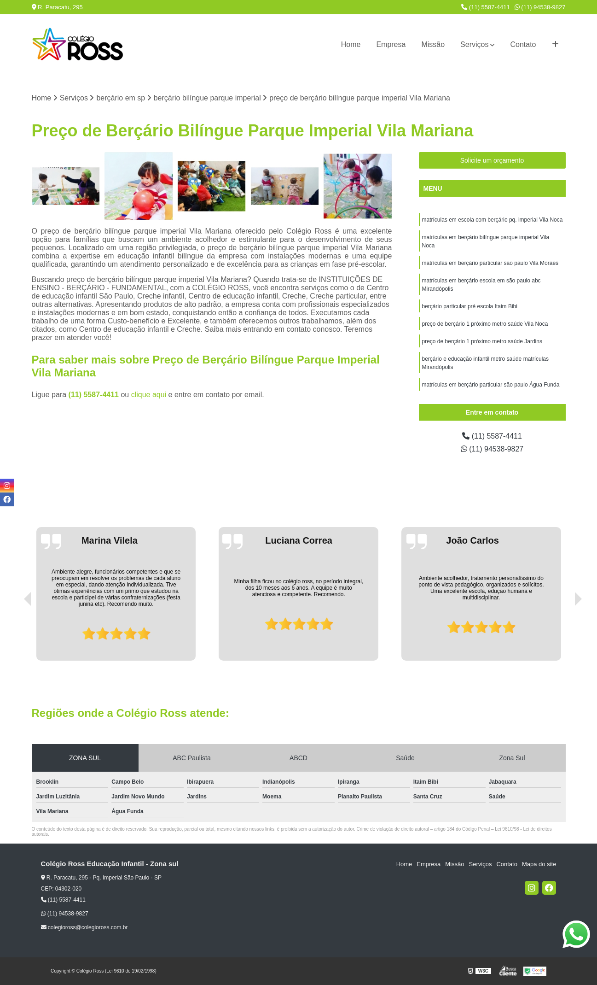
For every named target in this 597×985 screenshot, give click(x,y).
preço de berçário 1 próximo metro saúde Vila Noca (485, 324)
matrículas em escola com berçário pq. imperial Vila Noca (492, 220)
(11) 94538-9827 (540, 7)
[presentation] (14, 634)
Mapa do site (539, 864)
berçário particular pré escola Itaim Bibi (469, 306)
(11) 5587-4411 (485, 7)
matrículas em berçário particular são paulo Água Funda (491, 384)
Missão (433, 44)
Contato (523, 44)
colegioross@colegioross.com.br (84, 927)
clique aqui (149, 395)
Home (351, 44)
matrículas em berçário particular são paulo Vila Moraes (490, 263)
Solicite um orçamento (492, 160)
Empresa (391, 44)
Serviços (474, 44)
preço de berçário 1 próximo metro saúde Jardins (482, 341)
